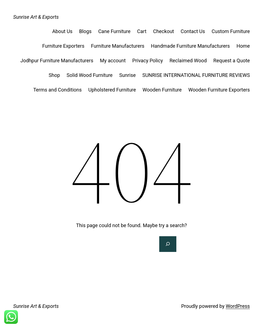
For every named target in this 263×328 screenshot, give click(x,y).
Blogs (85, 31)
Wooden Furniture (162, 90)
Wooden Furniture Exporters (219, 90)
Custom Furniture (231, 31)
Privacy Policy (147, 60)
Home (243, 46)
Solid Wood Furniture (90, 75)
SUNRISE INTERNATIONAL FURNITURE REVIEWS (196, 75)
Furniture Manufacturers (117, 46)
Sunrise (127, 75)
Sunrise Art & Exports (36, 17)
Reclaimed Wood (188, 60)
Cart (142, 31)
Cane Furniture (114, 31)
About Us (62, 31)
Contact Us (192, 31)
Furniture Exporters (63, 46)
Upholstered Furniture (112, 90)
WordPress (238, 306)
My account (113, 60)
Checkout (163, 31)
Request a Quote (231, 60)
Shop (54, 75)
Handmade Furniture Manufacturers (190, 46)
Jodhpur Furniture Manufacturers (56, 60)
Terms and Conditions (57, 90)
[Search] (167, 244)
